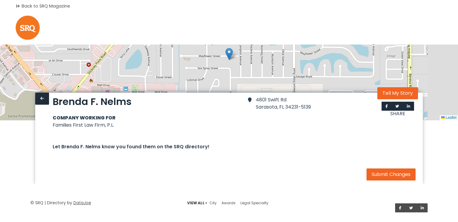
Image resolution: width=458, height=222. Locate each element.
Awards (228, 202)
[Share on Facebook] (387, 106)
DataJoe (82, 203)
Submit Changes (391, 174)
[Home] (27, 27)
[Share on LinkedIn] (408, 106)
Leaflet (448, 118)
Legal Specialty (254, 202)
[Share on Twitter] (397, 106)
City (213, 202)
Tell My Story (397, 93)
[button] (229, 54)
